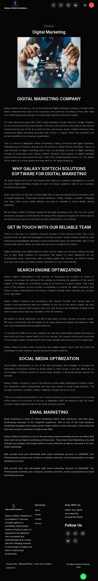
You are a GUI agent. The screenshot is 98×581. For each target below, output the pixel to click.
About (37, 510)
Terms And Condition (43, 564)
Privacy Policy (12, 564)
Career (38, 514)
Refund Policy (26, 564)
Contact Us (10, 568)
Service (38, 523)
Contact (38, 519)
